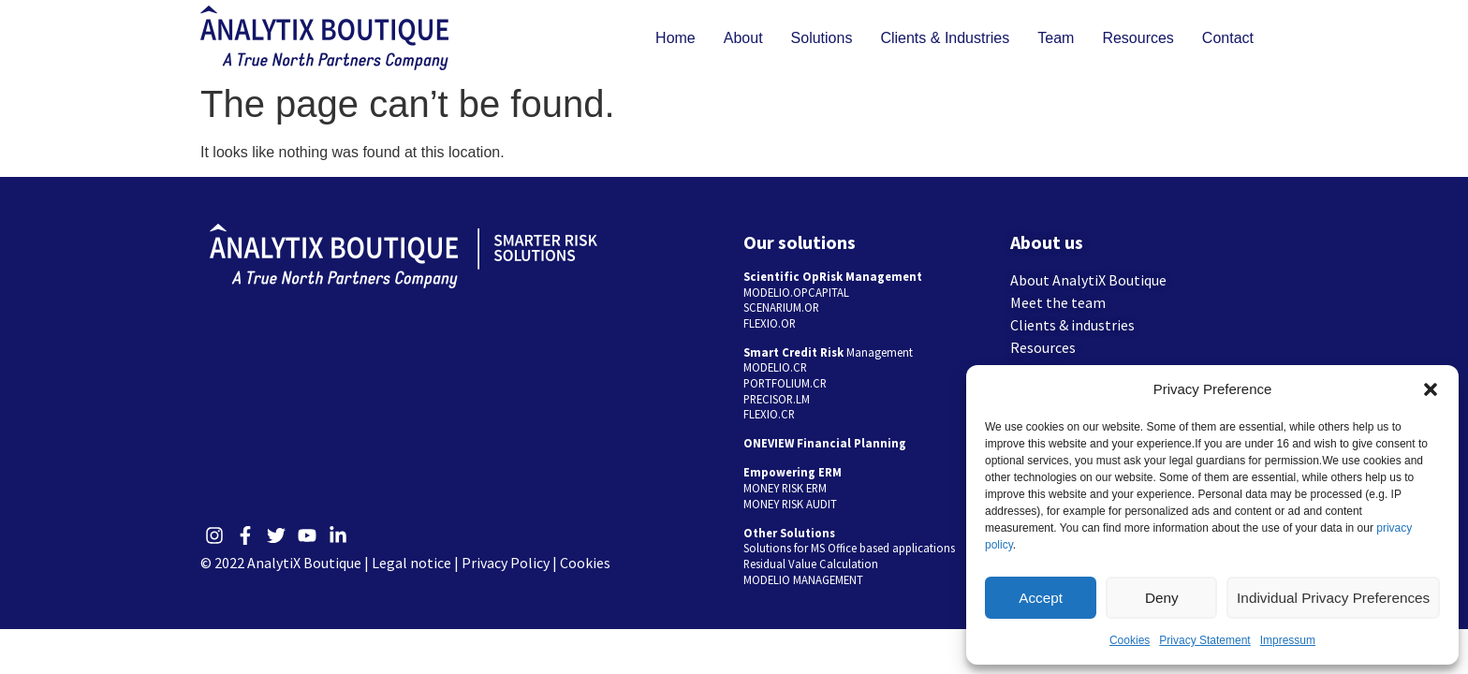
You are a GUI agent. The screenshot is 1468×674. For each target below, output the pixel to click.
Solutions (822, 38)
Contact (1228, 38)
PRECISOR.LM (776, 398)
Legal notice (411, 562)
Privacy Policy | (511, 562)
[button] (1430, 389)
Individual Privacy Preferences (1335, 598)
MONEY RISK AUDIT (790, 503)
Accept (1042, 598)
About (743, 38)
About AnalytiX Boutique (1088, 280)
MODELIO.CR (775, 366)
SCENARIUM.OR (781, 307)
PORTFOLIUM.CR (785, 382)
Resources (1137, 38)
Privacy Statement (1204, 640)
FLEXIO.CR (769, 413)
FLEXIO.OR (769, 322)
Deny (1164, 598)
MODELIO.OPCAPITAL (796, 292)
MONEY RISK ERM (785, 487)
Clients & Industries (944, 38)
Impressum (1287, 640)
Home (675, 38)
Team (1055, 38)
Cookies (1129, 640)
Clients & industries (1072, 324)
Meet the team (1058, 302)
